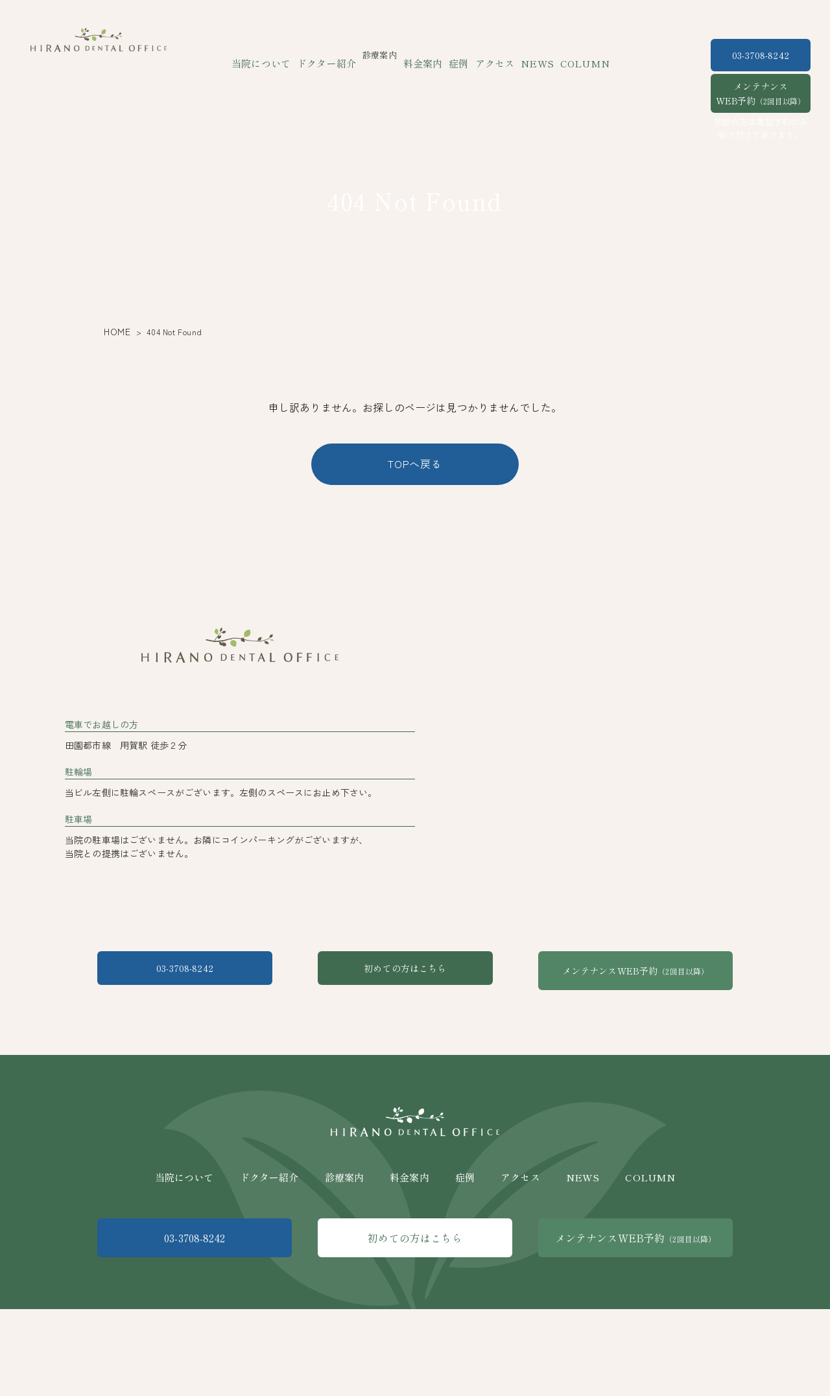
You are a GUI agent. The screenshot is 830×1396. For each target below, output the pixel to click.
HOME (115, 331)
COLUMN (568, 55)
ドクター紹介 (335, 55)
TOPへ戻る (415, 463)
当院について (277, 55)
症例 (457, 55)
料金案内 (426, 55)
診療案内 (344, 1272)
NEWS (527, 55)
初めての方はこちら (415, 1078)
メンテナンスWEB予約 (760, 93)
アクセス (490, 55)
